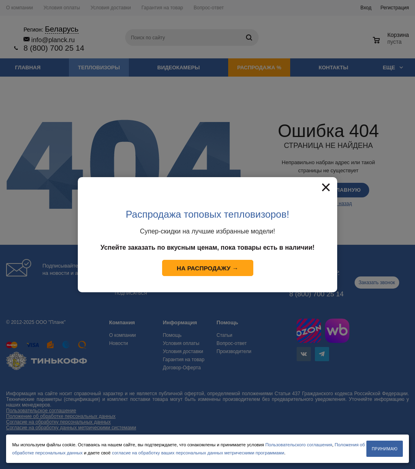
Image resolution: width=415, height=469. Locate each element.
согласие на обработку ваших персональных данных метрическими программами (198, 452)
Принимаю (385, 449)
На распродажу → (207, 268)
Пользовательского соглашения (298, 444)
